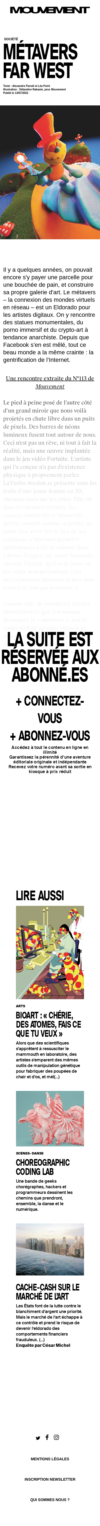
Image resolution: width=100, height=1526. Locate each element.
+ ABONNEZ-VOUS (50, 736)
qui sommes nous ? (50, 1500)
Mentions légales (50, 1459)
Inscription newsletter (50, 1479)
